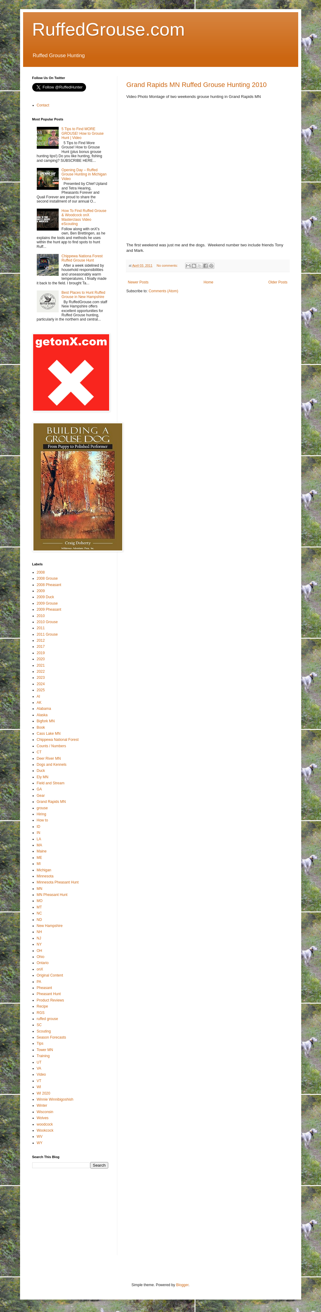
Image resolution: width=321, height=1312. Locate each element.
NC (39, 913)
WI (39, 1087)
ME (39, 858)
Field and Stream (50, 783)
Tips (40, 1043)
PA (39, 982)
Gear (41, 795)
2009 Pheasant (49, 609)
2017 (41, 646)
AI (38, 696)
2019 (41, 653)
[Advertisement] (77, 1216)
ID (38, 826)
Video (41, 1074)
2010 (41, 616)
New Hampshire (50, 926)
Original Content (50, 975)
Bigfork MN (46, 721)
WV (40, 1136)
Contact (43, 105)
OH (39, 951)
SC (39, 1025)
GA (39, 789)
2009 (41, 591)
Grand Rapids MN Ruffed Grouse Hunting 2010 (196, 85)
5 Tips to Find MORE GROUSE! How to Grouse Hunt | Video (82, 133)
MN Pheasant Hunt (52, 895)
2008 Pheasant (49, 585)
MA (39, 845)
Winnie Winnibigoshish (55, 1099)
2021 (41, 665)
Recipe (42, 1006)
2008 (41, 572)
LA (39, 839)
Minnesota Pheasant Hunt (58, 882)
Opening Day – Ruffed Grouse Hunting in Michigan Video (83, 174)
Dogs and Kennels (52, 764)
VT (39, 1081)
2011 (41, 628)
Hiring (41, 814)
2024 (41, 684)
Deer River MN (49, 758)
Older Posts (278, 282)
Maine (42, 851)
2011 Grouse (47, 634)
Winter (42, 1105)
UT (39, 1062)
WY (40, 1143)
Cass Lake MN (49, 733)
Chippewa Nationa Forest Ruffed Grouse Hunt (81, 258)
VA (39, 1068)
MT (39, 907)
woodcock (45, 1124)
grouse (42, 808)
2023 (41, 677)
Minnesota (45, 876)
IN (38, 833)
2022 (41, 671)
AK (39, 702)
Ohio (40, 957)
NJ (39, 938)
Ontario (43, 963)
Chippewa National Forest (58, 740)
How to (42, 820)
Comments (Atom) (163, 291)
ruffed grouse (47, 1019)
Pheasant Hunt (49, 994)
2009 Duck (45, 597)
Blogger (182, 1285)
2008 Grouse (47, 578)
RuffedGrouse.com (108, 29)
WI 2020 (43, 1093)
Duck (41, 771)
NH (39, 932)
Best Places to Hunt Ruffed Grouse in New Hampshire (83, 294)
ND (39, 920)
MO (40, 901)
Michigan (44, 870)
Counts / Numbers (51, 746)
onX (40, 969)
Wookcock (45, 1130)
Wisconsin (45, 1112)
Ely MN (43, 777)
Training (43, 1056)
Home (208, 282)
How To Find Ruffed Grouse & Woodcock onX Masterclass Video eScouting (83, 217)
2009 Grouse (47, 603)
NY (39, 944)
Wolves (43, 1118)
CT (39, 752)
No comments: (168, 265)
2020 (41, 659)
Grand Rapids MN (51, 802)
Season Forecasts (51, 1037)
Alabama (44, 708)
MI (39, 864)
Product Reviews (50, 1000)
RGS (41, 1013)
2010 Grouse (47, 622)
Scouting (44, 1031)
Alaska (42, 715)
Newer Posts (138, 282)
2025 (41, 690)
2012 (41, 640)
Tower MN (45, 1050)
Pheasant (44, 988)
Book (41, 727)
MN (40, 889)
